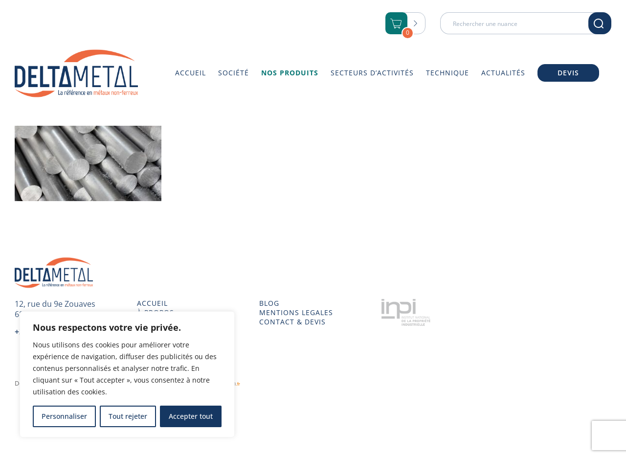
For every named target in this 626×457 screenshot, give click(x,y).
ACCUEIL (152, 303)
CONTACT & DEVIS (292, 322)
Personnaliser (64, 416)
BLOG (269, 303)
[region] (127, 374)
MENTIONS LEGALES (296, 312)
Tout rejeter (128, 416)
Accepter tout (191, 416)
